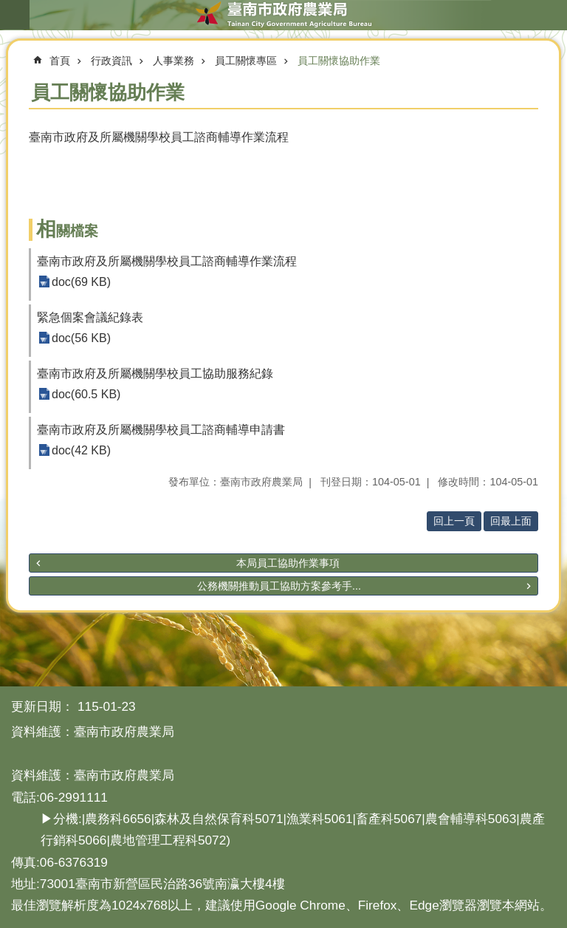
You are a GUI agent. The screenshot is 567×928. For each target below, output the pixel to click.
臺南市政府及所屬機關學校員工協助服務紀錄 (155, 373)
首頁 (59, 60)
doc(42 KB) (81, 450)
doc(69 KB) (81, 282)
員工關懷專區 (246, 60)
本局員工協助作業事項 (288, 563)
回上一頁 (454, 521)
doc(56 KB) (81, 338)
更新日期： (42, 706)
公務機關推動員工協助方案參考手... (279, 586)
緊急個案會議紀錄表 (90, 317)
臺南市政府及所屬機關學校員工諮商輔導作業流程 (167, 261)
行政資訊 (111, 60)
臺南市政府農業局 (283, 15)
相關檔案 (67, 231)
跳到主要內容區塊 (7, 7)
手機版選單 (15, 15)
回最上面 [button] (511, 521)
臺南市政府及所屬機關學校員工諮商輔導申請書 (161, 429)
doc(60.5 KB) (86, 394)
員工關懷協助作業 (339, 60)
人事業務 (173, 60)
